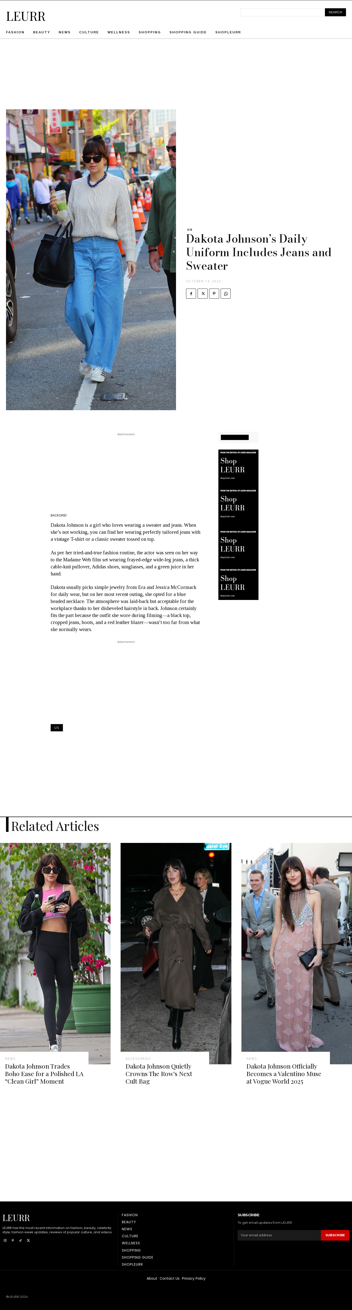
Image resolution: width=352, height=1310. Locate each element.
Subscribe (335, 1235)
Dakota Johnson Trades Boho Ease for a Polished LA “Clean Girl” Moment (44, 1073)
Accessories (138, 1058)
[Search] (335, 12)
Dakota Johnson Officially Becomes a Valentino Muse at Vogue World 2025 (283, 1073)
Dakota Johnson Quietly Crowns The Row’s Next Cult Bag (159, 1073)
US (190, 229)
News (10, 1058)
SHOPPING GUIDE (234, 437)
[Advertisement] (176, 74)
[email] (279, 1235)
